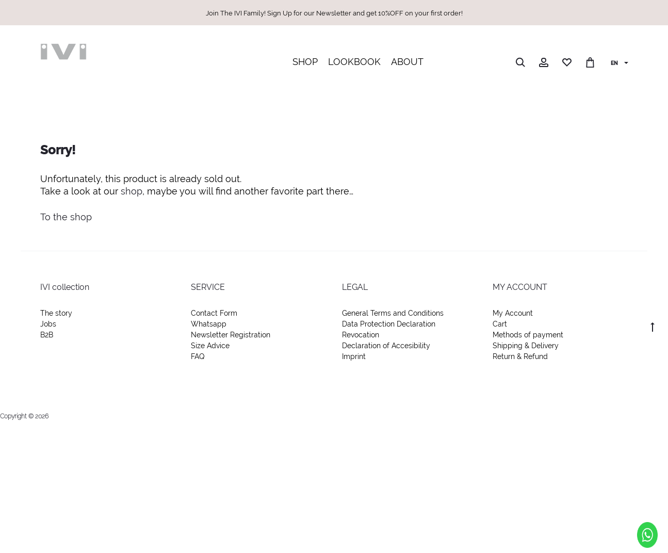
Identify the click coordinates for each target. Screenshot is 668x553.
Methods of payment (528, 335)
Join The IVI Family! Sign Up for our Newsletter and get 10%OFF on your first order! (334, 13)
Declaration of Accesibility (386, 345)
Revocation (360, 335)
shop (131, 191)
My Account (513, 313)
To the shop (66, 217)
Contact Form (214, 313)
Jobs (48, 324)
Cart (500, 324)
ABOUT (407, 61)
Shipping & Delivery (526, 345)
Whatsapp (208, 324)
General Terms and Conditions (393, 313)
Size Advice (210, 345)
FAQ (197, 356)
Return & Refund (520, 356)
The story (56, 313)
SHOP (305, 61)
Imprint (354, 356)
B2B (46, 335)
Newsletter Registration (230, 335)
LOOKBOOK (354, 61)
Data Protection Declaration (388, 324)
